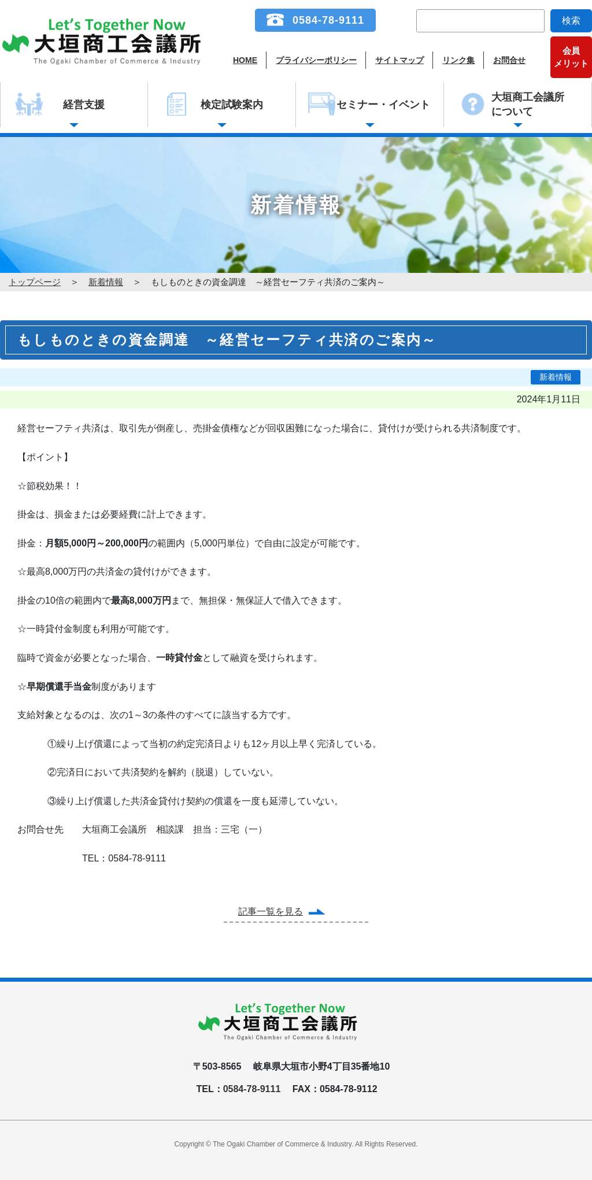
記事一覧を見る (270, 911)
